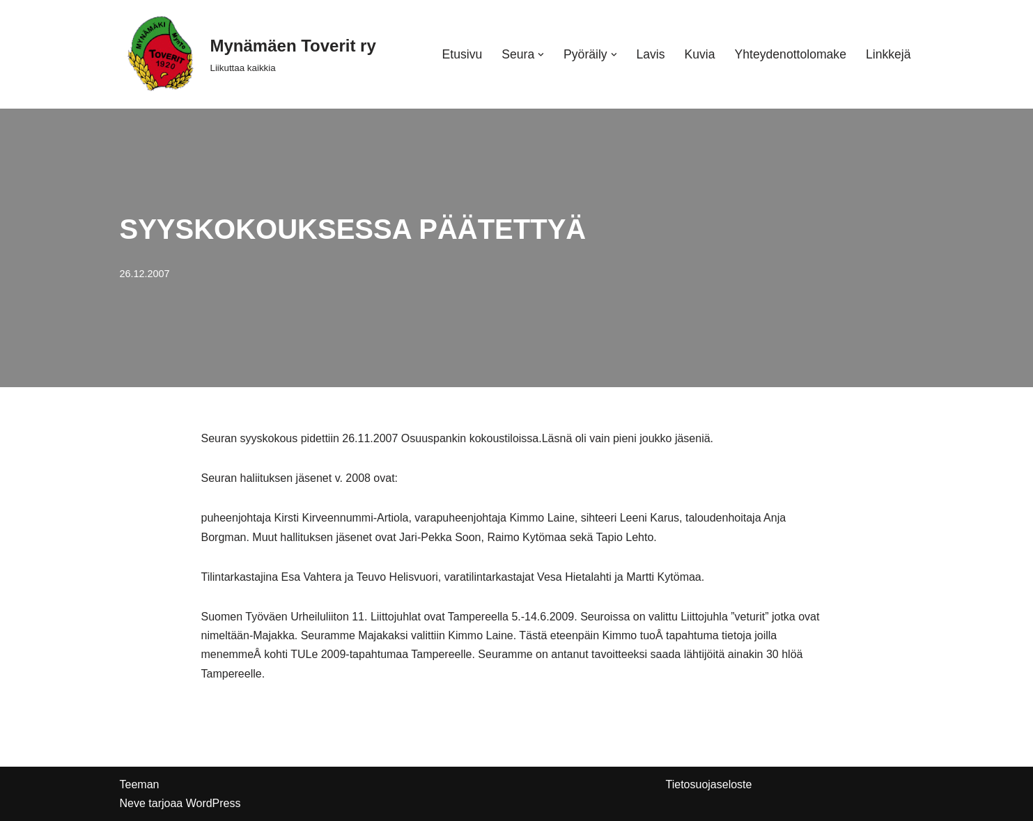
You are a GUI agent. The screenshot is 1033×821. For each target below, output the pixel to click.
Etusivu (462, 54)
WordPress (213, 803)
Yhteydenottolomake (790, 54)
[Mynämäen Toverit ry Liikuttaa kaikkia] (248, 54)
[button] (541, 55)
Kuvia (700, 54)
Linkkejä (888, 54)
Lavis (650, 54)
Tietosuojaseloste (709, 784)
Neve (133, 803)
